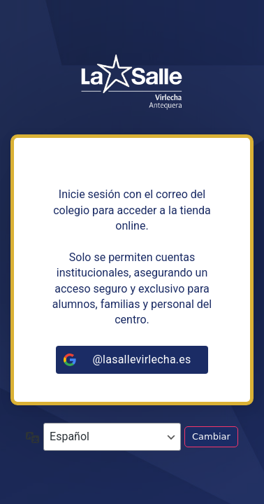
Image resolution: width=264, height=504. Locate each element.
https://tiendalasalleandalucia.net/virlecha (132, 83)
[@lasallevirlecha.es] (131, 360)
